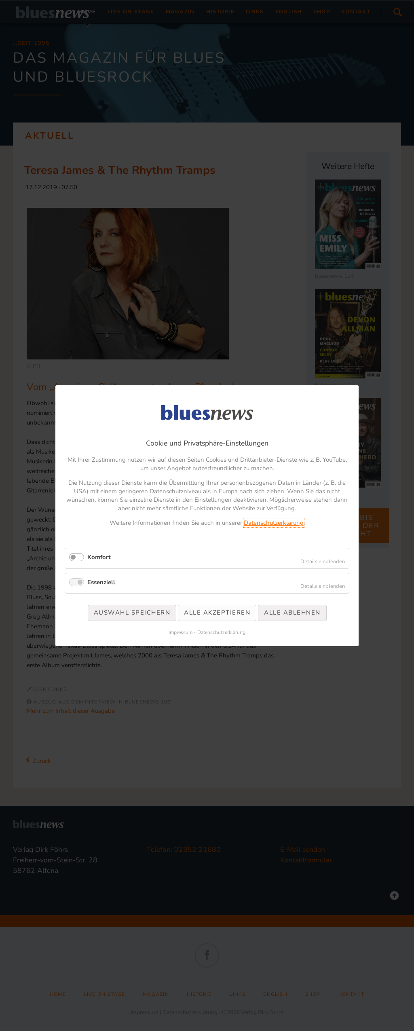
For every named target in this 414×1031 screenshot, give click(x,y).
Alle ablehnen (292, 612)
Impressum (180, 632)
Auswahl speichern (132, 612)
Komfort (99, 557)
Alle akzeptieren (217, 612)
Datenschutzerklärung (274, 523)
